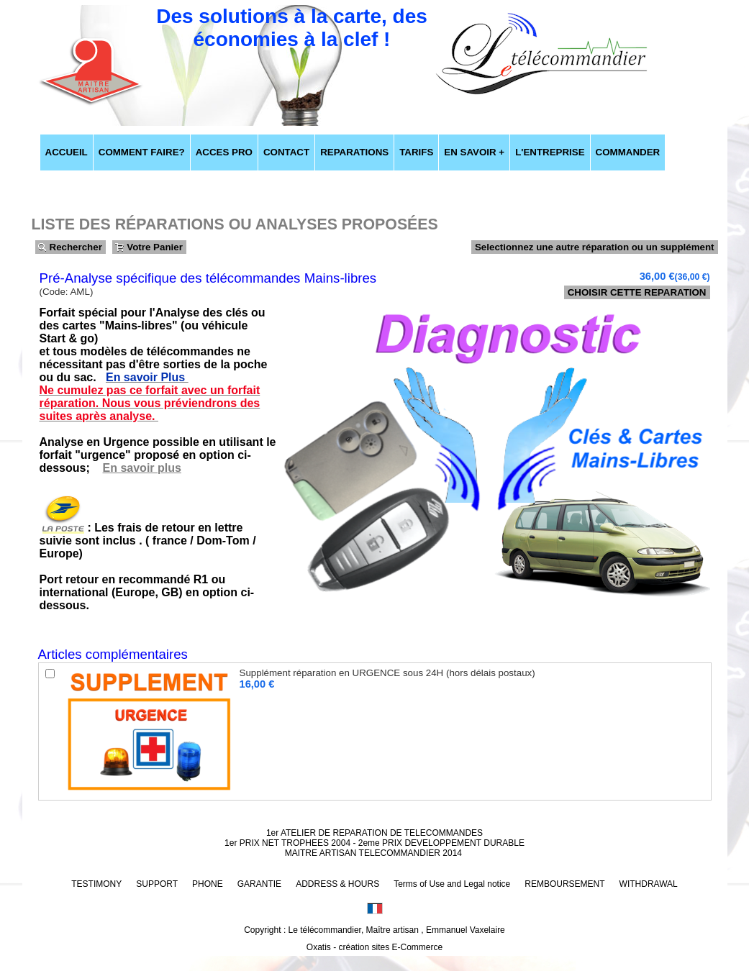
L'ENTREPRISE (549, 152)
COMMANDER (628, 152)
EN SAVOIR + (474, 152)
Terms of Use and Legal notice (452, 884)
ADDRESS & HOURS (337, 884)
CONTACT (286, 152)
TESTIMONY (96, 884)
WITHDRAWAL (648, 884)
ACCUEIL (66, 152)
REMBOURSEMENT (564, 884)
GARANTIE (259, 884)
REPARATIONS (354, 152)
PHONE (207, 884)
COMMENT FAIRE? (142, 152)
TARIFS (416, 152)
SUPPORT (157, 884)
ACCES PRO (224, 152)
